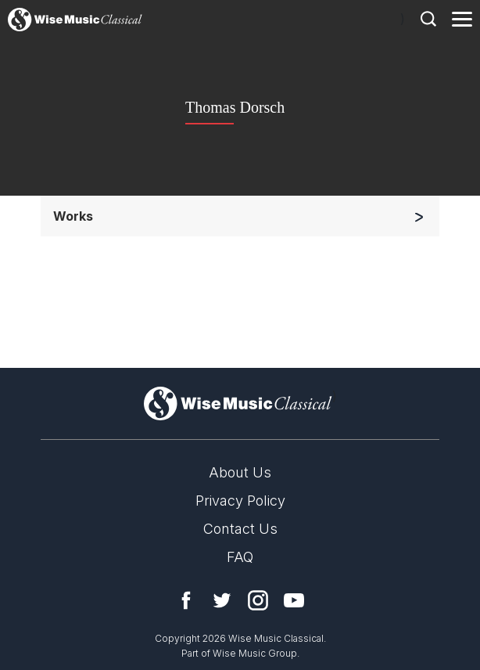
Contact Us (240, 529)
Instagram (258, 600)
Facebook (186, 600)
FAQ (240, 557)
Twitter (222, 600)
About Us (240, 472)
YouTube (294, 600)
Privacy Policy (240, 500)
